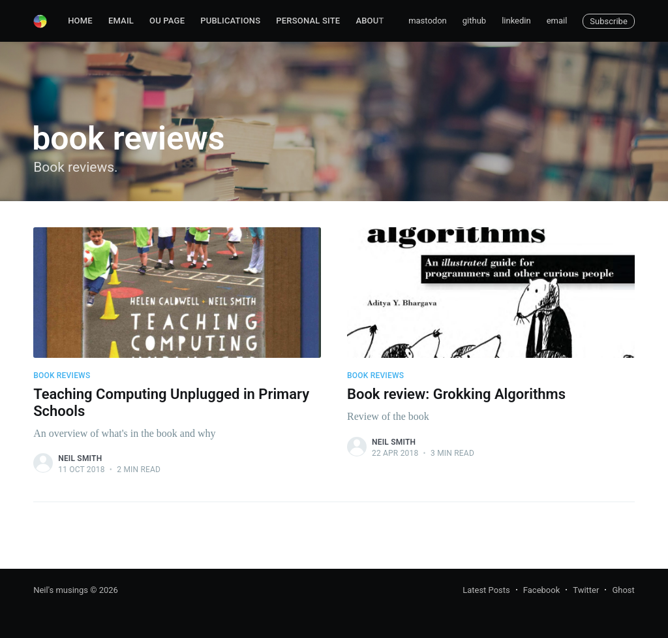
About (370, 20)
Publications (230, 20)
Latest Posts (486, 590)
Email (121, 20)
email (557, 20)
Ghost (623, 590)
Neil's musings (60, 590)
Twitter (586, 590)
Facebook (541, 590)
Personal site (308, 20)
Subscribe (608, 21)
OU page (167, 20)
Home (80, 20)
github (474, 20)
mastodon (427, 20)
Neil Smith (80, 458)
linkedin (516, 20)
